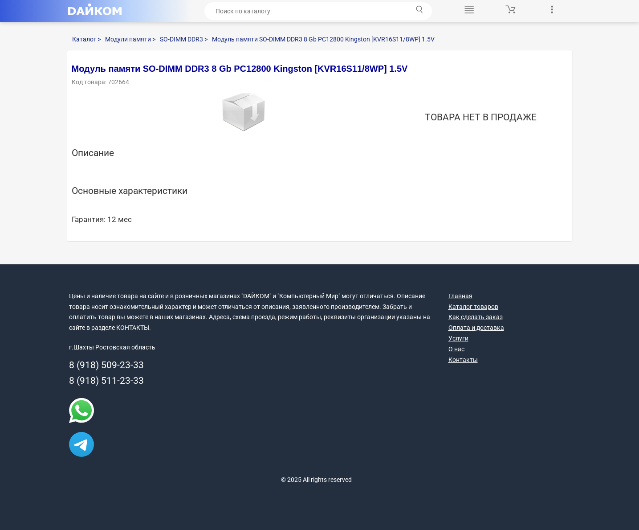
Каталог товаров (473, 306)
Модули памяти (130, 39)
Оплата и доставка (476, 327)
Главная (460, 296)
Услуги (458, 338)
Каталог (86, 39)
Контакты (463, 359)
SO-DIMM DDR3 (184, 39)
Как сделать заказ (475, 316)
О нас (456, 349)
